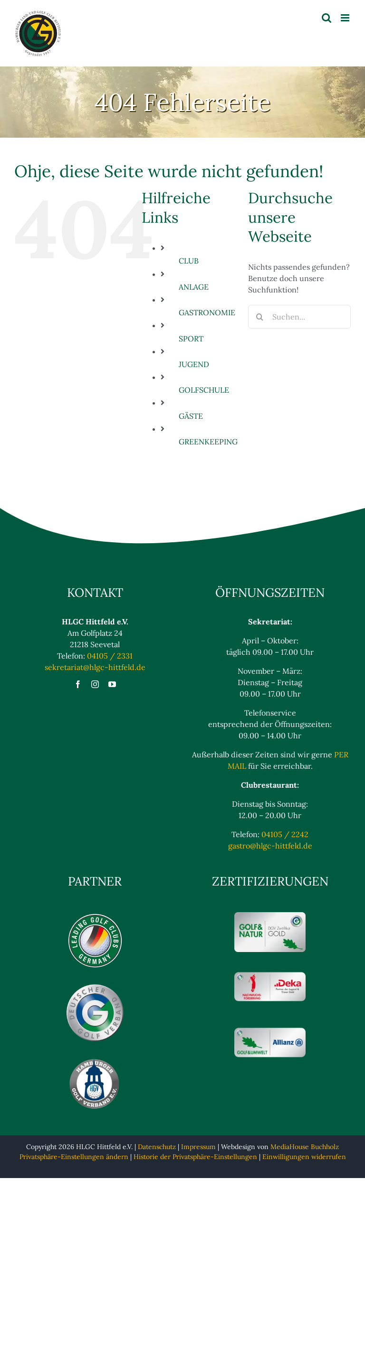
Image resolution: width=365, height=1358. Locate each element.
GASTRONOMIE (207, 312)
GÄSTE (191, 416)
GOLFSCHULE (204, 390)
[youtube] (112, 684)
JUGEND (194, 364)
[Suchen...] (299, 317)
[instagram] (95, 684)
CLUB (189, 260)
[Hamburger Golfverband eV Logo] (95, 1060)
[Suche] (260, 317)
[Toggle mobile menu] (346, 18)
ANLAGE (194, 287)
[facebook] (78, 684)
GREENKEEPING (208, 441)
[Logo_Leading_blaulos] (95, 916)
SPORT (191, 338)
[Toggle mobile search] (326, 18)
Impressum (198, 1146)
